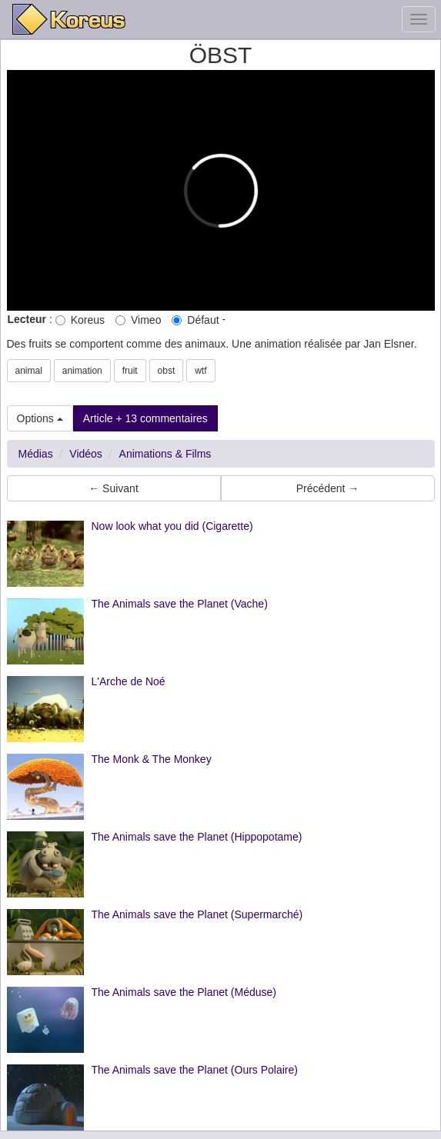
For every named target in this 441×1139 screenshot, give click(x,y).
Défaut (195, 320)
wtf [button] (200, 370)
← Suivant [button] (114, 488)
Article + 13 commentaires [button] (145, 418)
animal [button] (28, 370)
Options (40, 418)
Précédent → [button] (327, 488)
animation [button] (82, 370)
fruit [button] (130, 370)
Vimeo (138, 320)
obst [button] (166, 370)
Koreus (80, 320)
